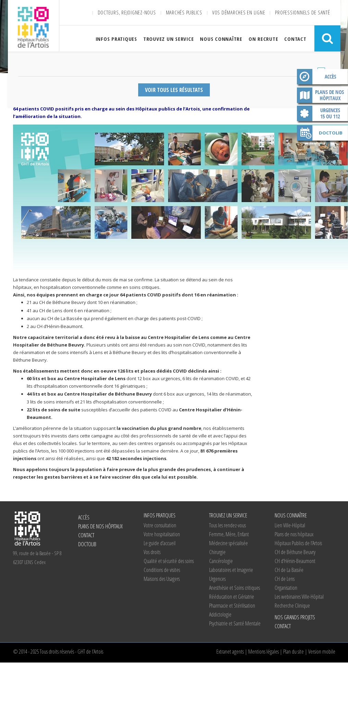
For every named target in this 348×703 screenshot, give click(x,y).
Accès (322, 78)
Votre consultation (160, 525)
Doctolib (331, 133)
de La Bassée (289, 570)
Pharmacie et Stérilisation (232, 605)
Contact (295, 39)
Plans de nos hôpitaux (322, 96)
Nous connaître (221, 39)
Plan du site (293, 651)
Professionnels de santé (302, 12)
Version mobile (321, 651)
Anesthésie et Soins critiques (234, 587)
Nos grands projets (295, 617)
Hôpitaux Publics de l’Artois (298, 543)
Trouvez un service (168, 39)
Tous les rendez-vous (227, 525)
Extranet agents (230, 651)
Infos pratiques (116, 39)
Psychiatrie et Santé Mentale (235, 623)
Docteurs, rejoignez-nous (127, 12)
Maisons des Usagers (162, 579)
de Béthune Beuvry (295, 552)
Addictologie (220, 614)
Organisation (286, 587)
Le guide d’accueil (160, 543)
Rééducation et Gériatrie (231, 596)
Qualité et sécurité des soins (169, 561)
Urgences (217, 579)
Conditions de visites (162, 570)
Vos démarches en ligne (238, 12)
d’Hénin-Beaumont (295, 561)
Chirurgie (217, 552)
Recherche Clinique (292, 605)
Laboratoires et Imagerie (231, 570)
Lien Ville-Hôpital (290, 525)
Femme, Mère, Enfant (229, 534)
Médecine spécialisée (228, 543)
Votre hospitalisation (162, 534)
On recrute (263, 39)
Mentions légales (263, 651)
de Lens (285, 579)
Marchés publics (184, 12)
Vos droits (152, 552)
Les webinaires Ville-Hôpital (299, 596)
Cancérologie (221, 561)
